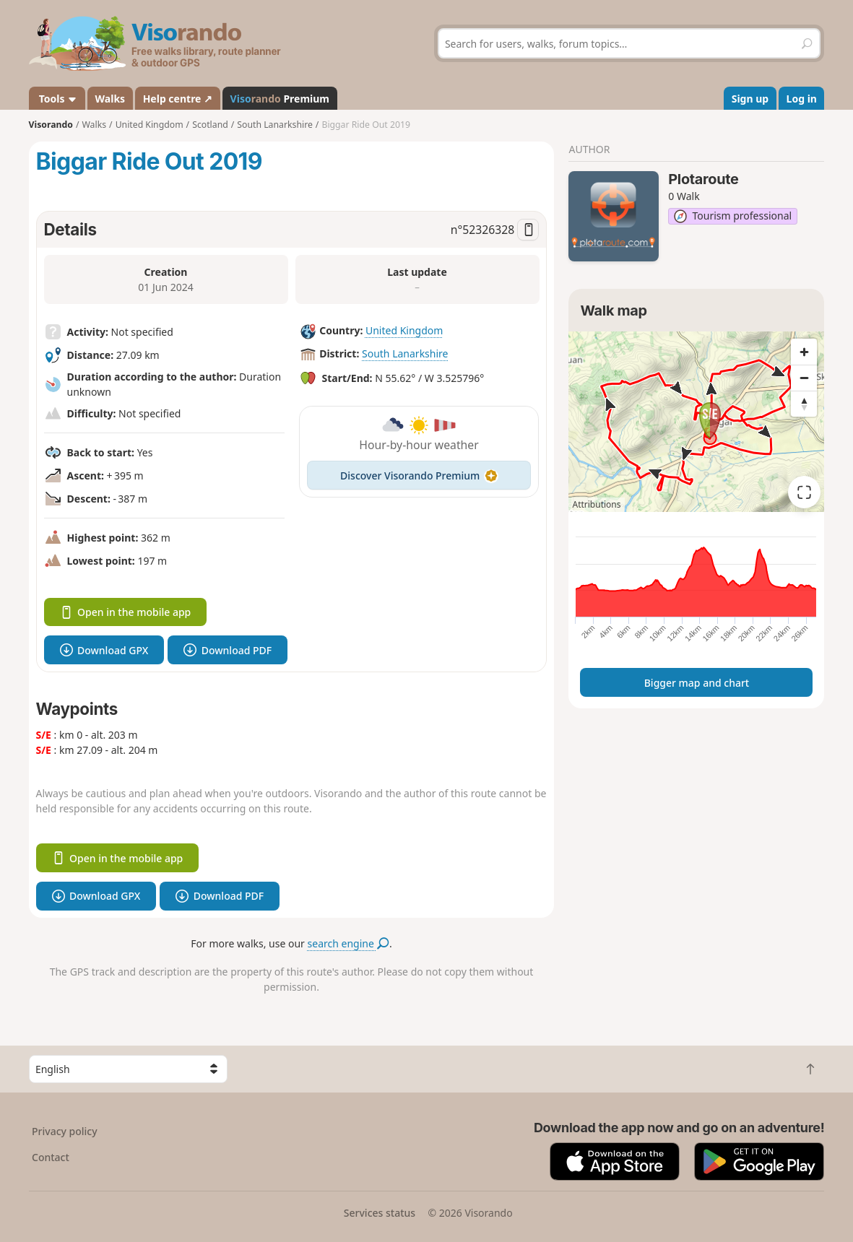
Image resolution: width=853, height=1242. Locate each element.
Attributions (596, 504)
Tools (56, 98)
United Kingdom (404, 330)
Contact (50, 1157)
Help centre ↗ (177, 98)
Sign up (750, 98)
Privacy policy (65, 1131)
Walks (110, 98)
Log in (802, 98)
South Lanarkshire (405, 353)
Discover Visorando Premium (419, 475)
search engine (348, 943)
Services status (379, 1213)
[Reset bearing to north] (804, 404)
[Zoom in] (804, 352)
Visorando (51, 124)
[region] (696, 421)
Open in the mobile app (125, 612)
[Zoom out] (804, 378)
